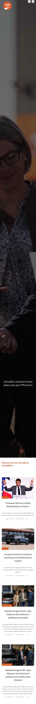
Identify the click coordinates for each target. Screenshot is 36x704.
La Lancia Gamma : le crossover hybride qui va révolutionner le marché (18, 557)
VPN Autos (10, 518)
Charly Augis (10, 634)
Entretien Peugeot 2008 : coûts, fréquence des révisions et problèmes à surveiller (18, 614)
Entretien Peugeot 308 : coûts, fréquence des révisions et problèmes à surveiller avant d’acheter (18, 675)
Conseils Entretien (7, 605)
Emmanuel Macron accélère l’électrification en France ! (18, 505)
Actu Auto (5, 497)
